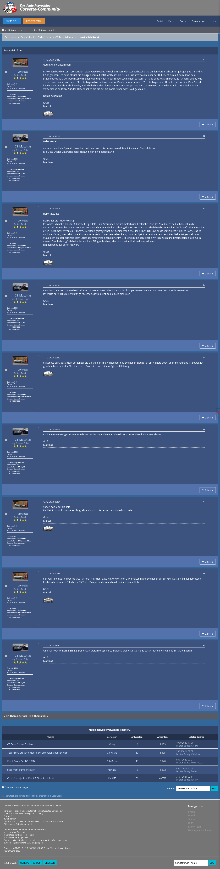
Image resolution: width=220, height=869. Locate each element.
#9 (204, 645)
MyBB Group (44, 848)
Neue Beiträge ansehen (14, 30)
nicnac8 (112, 769)
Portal (160, 21)
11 (137, 761)
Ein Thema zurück (16, 716)
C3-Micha (112, 752)
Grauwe (195, 745)
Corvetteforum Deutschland (19, 37)
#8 (204, 573)
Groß (37, 862)
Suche (183, 21)
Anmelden (11, 21)
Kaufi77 (112, 778)
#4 (204, 285)
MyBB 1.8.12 (20, 848)
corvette (23, 71)
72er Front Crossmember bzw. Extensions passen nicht (37, 752)
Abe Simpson (197, 762)
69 (137, 778)
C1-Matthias (23, 146)
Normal (24, 862)
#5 (204, 357)
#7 (204, 501)
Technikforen (45, 37)
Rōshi (6, 851)
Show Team (194, 826)
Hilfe (214, 21)
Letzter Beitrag (183, 745)
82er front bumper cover (21, 769)
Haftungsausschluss (199, 830)
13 (137, 752)
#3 (204, 208)
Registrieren (33, 21)
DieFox (194, 771)
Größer (50, 862)
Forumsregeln (199, 21)
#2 (204, 136)
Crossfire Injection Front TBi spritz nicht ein (31, 778)
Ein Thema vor (37, 716)
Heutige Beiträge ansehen (43, 30)
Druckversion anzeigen (17, 787)
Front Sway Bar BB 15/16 (21, 761)
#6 (204, 429)
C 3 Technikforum (64, 37)
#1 (204, 59)
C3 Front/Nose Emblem (20, 744)
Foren (171, 21)
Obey (112, 744)
